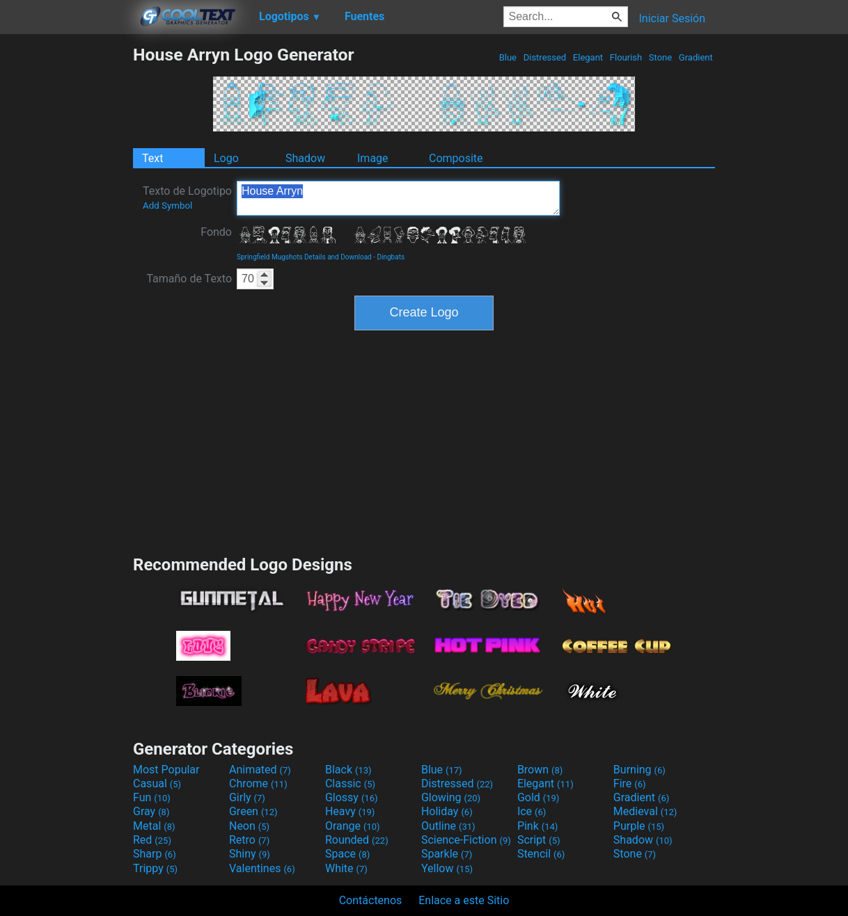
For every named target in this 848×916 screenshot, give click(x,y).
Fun (152, 797)
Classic (350, 783)
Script (538, 839)
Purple (638, 826)
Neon (249, 826)
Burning (639, 769)
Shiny (249, 853)
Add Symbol (167, 205)
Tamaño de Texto (189, 278)
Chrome (258, 783)
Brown (540, 769)
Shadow (305, 158)
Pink (537, 826)
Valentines (262, 868)
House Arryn (398, 198)
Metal (154, 826)
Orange (352, 826)
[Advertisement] (66, 253)
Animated (260, 769)
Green (253, 811)
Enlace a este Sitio (463, 900)
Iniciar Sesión (671, 18)
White (346, 868)
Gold (538, 797)
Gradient (696, 57)
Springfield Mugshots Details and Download (304, 257)
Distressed (544, 57)
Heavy (350, 811)
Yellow (447, 868)
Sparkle (446, 853)
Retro (249, 839)
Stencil (541, 853)
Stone (661, 57)
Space (347, 853)
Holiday (447, 811)
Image (372, 158)
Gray (151, 811)
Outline (448, 826)
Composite (456, 158)
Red (152, 839)
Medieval (645, 811)
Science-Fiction (466, 839)
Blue (507, 57)
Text (152, 158)
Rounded (356, 839)
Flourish (626, 57)
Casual (157, 783)
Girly (247, 797)
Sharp (154, 853)
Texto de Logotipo (187, 197)
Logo (226, 158)
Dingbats (391, 257)
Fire (629, 783)
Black (348, 769)
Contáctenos (370, 900)
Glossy (351, 797)
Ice (531, 811)
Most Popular (166, 769)
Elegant (588, 57)
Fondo (216, 232)
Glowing (450, 797)
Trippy (155, 868)
